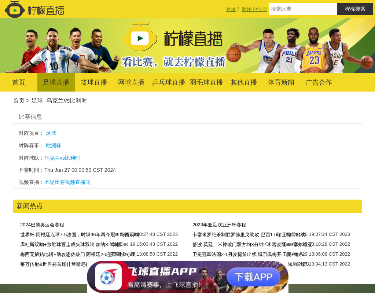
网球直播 (131, 82)
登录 (231, 9)
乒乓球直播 (168, 82)
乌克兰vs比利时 (66, 100)
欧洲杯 (53, 145)
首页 (18, 82)
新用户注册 (254, 9)
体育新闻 (281, 82)
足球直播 (56, 82)
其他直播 (244, 82)
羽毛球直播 (206, 82)
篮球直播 (94, 82)
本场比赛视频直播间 (67, 182)
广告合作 (319, 82)
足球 (37, 100)
